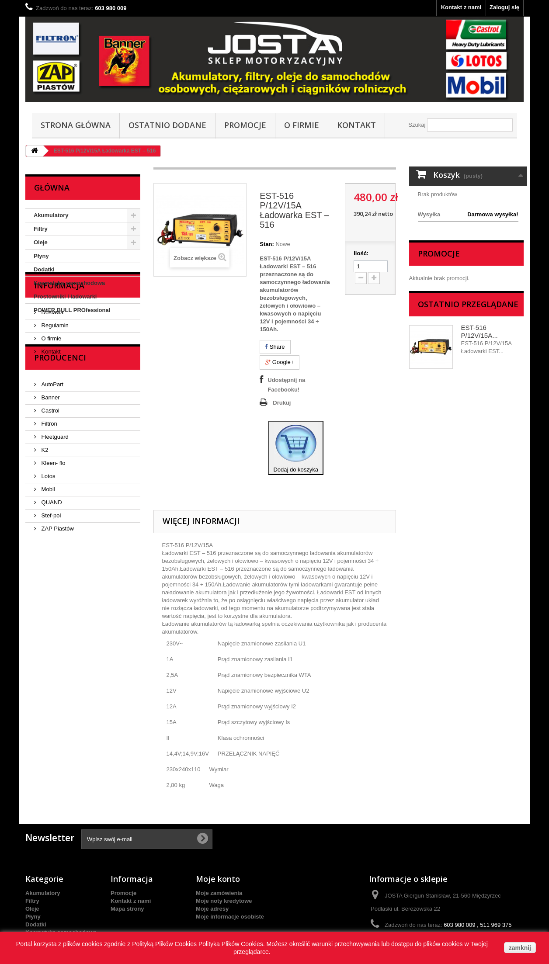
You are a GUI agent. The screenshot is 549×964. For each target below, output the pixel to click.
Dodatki (44, 269)
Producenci (60, 439)
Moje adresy (212, 908)
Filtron (48, 502)
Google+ (279, 362)
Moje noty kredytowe (224, 901)
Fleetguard (54, 515)
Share (275, 346)
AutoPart (51, 462)
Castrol (49, 488)
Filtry (41, 228)
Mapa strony (127, 908)
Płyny (41, 256)
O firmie (301, 125)
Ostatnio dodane (167, 125)
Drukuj (282, 402)
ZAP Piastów (57, 606)
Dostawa (51, 367)
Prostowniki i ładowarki (65, 296)
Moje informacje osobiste (230, 916)
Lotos (47, 554)
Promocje (245, 125)
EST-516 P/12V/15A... (479, 386)
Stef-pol (50, 593)
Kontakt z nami (461, 7)
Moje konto (218, 879)
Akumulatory (51, 215)
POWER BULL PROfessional (72, 310)
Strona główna (76, 125)
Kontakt (356, 125)
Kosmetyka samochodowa (69, 283)
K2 (44, 528)
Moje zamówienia (219, 893)
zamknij (520, 947)
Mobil (47, 567)
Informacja (59, 343)
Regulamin (54, 380)
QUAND (51, 580)
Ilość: (361, 253)
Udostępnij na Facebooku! (286, 385)
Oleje (41, 242)
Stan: (267, 244)
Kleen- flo (53, 541)
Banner (50, 475)
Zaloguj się (504, 7)
